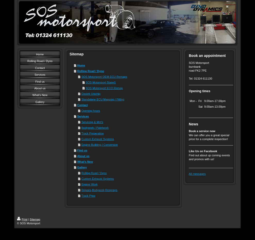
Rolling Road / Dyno (90, 71)
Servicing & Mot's (92, 122)
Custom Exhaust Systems (97, 139)
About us (83, 156)
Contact (82, 105)
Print (22, 219)
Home (81, 65)
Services (83, 116)
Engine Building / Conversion (99, 144)
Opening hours (90, 110)
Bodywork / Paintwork (95, 127)
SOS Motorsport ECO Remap (104, 88)
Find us (82, 150)
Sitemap (35, 219)
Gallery (82, 167)
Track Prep (88, 195)
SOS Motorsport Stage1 (101, 82)
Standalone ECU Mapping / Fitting (102, 99)
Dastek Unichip (90, 93)
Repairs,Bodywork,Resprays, (99, 190)
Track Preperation (92, 133)
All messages (197, 173)
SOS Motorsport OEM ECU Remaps (104, 76)
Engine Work (89, 184)
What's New (85, 161)
